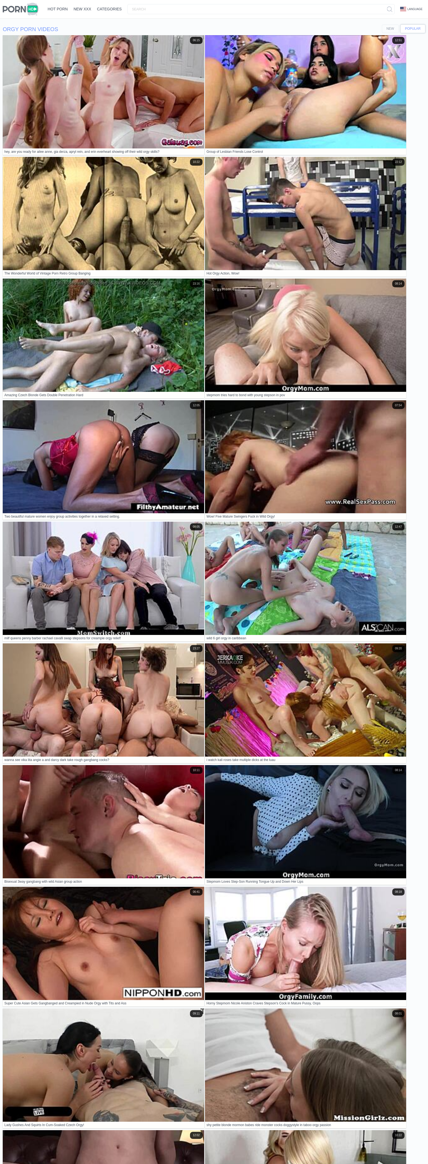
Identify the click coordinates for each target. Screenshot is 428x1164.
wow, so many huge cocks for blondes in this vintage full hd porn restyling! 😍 (72, 971)
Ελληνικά (96, 1148)
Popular (413, 29)
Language (411, 9)
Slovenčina (186, 1148)
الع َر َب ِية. (341, 1148)
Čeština (311, 1148)
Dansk (280, 1148)
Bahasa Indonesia (46, 1148)
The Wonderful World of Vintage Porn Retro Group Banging (57, 922)
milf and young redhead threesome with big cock (47, 1008)
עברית (121, 1148)
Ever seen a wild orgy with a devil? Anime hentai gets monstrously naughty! (70, 984)
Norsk (214, 1148)
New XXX (88, 9)
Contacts (53, 1134)
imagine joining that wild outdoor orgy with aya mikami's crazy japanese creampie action (81, 947)
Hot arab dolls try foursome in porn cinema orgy (47, 909)
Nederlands (146, 1148)
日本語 (255, 1148)
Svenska (26, 1152)
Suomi (25, 1148)
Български (296, 1148)
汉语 (132, 1148)
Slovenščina (166, 1148)
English (81, 1148)
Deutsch (68, 1148)
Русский (42, 1152)
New (390, 29)
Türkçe (70, 1152)
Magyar (325, 1148)
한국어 (243, 1148)
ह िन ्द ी (376, 1148)
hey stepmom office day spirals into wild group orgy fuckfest (57, 959)
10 (409, 725)
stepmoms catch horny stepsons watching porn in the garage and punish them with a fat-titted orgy (90, 996)
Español (56, 1152)
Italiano (268, 1148)
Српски (201, 1148)
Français (11, 1148)
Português (358, 1148)
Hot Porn (60, 9)
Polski (109, 1148)
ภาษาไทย (228, 1148)
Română (11, 1152)
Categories (119, 9)
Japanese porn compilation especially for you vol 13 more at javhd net (66, 897)
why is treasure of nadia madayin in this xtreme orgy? (52, 934)
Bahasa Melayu (398, 1148)
